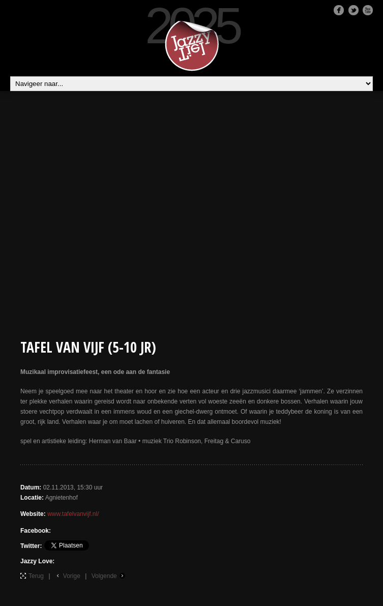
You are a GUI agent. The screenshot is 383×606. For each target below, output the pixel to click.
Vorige (71, 576)
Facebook (339, 10)
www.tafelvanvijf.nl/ (73, 513)
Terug (36, 576)
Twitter (353, 10)
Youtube (368, 10)
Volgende (104, 576)
